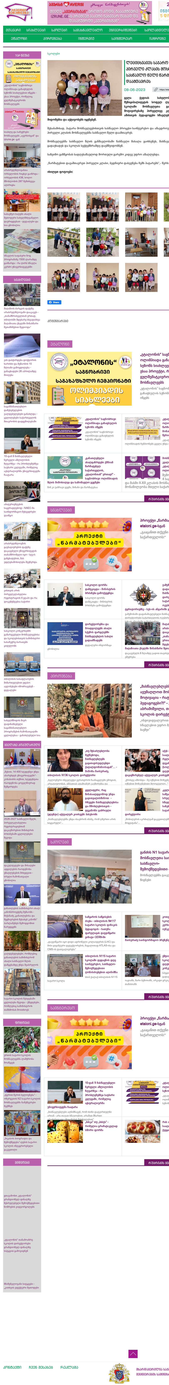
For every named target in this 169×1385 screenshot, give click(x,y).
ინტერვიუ (86, 38)
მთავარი (13, 30)
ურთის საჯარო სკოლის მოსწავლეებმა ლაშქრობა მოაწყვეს (19, 1059)
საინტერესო (121, 38)
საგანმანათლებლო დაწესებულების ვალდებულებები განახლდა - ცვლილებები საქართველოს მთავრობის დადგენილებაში (20, 414)
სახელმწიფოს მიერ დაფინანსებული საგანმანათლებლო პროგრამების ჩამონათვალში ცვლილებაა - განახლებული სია (22, 728)
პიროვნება (52, 38)
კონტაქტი (12, 1367)
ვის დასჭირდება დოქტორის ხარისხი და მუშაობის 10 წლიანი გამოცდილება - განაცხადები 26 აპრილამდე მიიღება (20, 367)
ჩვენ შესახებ (41, 1367)
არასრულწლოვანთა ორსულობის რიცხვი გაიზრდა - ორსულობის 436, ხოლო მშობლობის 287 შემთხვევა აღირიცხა (21, 177)
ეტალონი (19, 38)
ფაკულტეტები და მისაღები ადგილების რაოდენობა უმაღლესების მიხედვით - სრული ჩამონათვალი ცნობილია (19, 873)
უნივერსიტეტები (123, 30)
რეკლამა (69, 1367)
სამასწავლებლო (87, 30)
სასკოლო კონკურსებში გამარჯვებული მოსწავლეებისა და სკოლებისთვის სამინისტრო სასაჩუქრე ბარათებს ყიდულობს (22, 638)
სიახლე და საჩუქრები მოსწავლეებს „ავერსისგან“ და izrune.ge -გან (21, 136)
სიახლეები (36, 30)
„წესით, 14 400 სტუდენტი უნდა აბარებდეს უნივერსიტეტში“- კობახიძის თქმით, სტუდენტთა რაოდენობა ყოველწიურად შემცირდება (21, 779)
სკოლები (59, 30)
